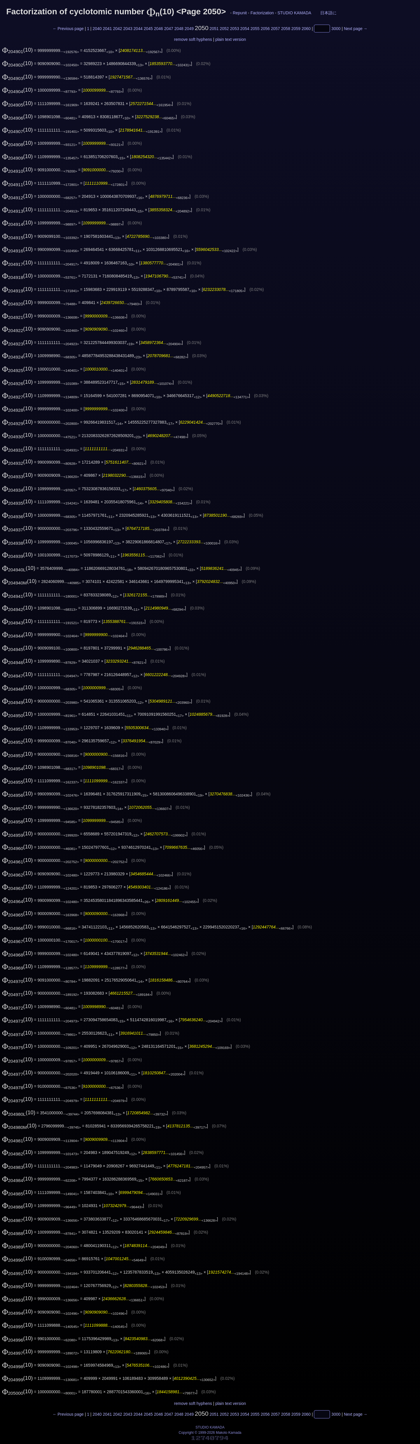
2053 (234, 28)
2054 (244, 28)
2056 (265, 28)
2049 (189, 28)
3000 (335, 28)
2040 (97, 28)
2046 (158, 28)
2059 (295, 28)
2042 (117, 28)
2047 (168, 28)
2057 (275, 28)
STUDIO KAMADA (294, 13)
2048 (178, 28)
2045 (148, 28)
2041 (107, 28)
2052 (224, 28)
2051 (213, 28)
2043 (127, 28)
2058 (285, 28)
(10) (17, 50)
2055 (255, 28)
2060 (306, 28)
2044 (138, 28)
